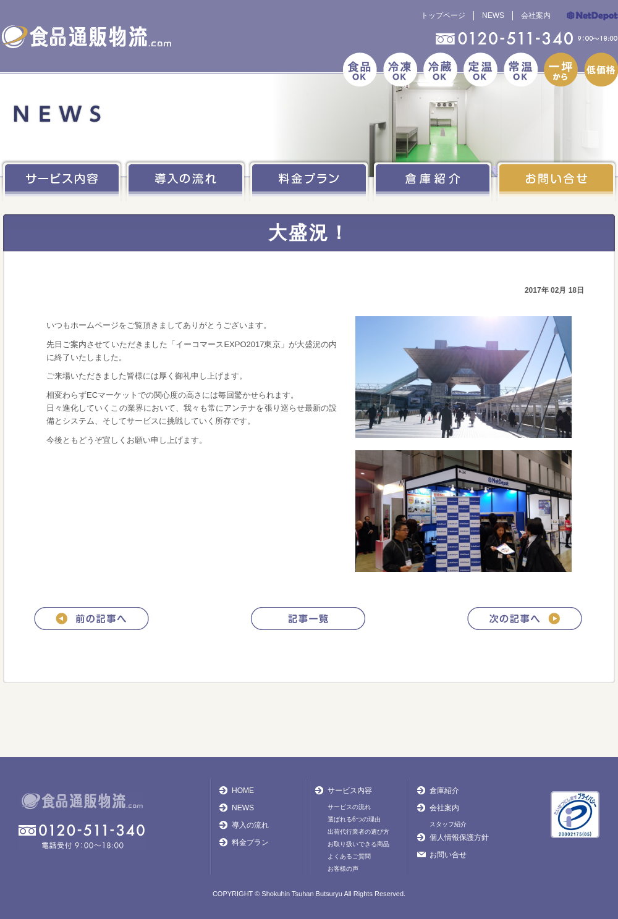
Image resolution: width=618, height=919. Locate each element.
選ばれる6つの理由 (354, 819)
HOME (243, 790)
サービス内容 (350, 790)
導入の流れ (250, 825)
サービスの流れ (349, 807)
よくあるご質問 (349, 856)
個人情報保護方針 (459, 837)
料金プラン (250, 842)
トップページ (443, 15)
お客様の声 (343, 868)
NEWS (493, 15)
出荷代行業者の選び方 (358, 831)
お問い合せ (448, 854)
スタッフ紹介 (448, 824)
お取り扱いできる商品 (358, 844)
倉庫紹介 (444, 790)
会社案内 (536, 15)
